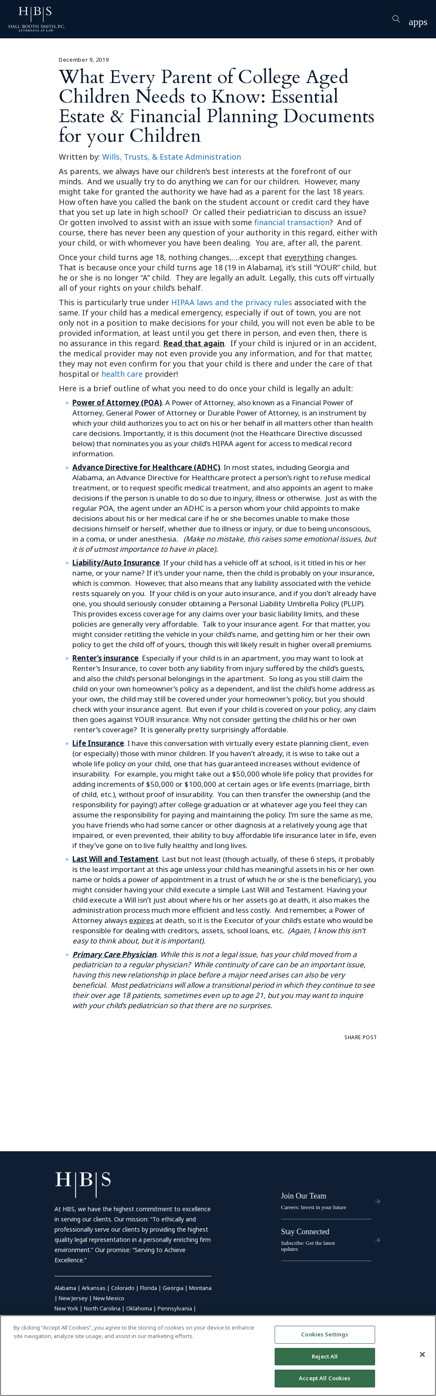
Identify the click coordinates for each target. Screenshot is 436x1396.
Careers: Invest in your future (313, 1207)
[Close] (422, 1354)
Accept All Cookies (324, 1378)
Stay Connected (305, 1231)
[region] (218, 1355)
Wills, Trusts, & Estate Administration (171, 157)
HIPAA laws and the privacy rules (231, 302)
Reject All (325, 1356)
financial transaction (292, 222)
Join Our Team (303, 1196)
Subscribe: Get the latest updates (308, 1246)
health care (122, 374)
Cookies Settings (324, 1334)
